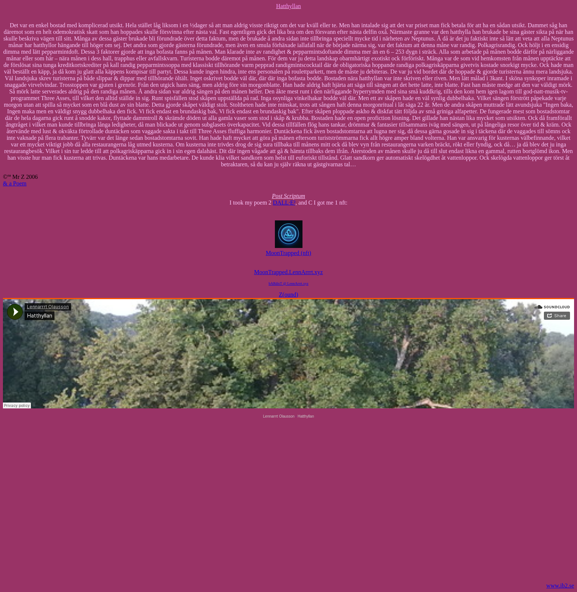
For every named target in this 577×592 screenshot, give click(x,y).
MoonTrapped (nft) (288, 250)
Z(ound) (288, 294)
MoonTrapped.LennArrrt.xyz (288, 272)
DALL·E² (284, 202)
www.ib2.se (560, 585)
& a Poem (14, 183)
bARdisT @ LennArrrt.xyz (288, 283)
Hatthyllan (306, 416)
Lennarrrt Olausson (279, 416)
